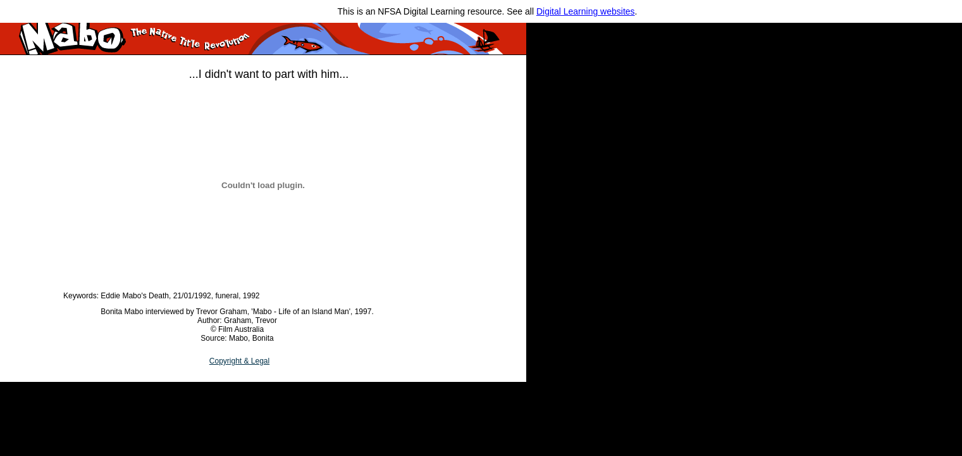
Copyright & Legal (239, 361)
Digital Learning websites (585, 11)
